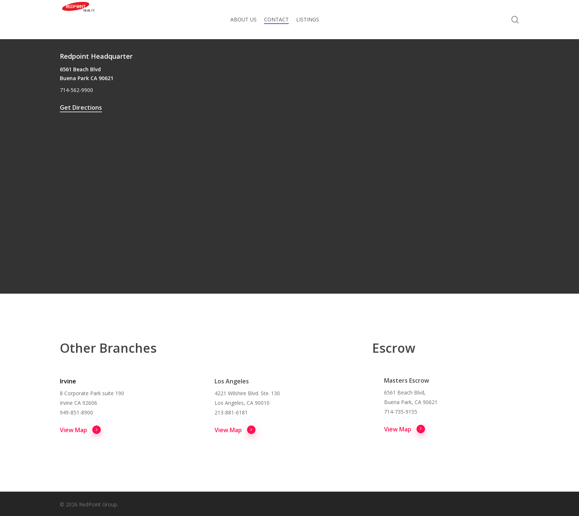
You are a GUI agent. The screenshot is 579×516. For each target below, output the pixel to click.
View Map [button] (80, 429)
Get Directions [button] (81, 107)
